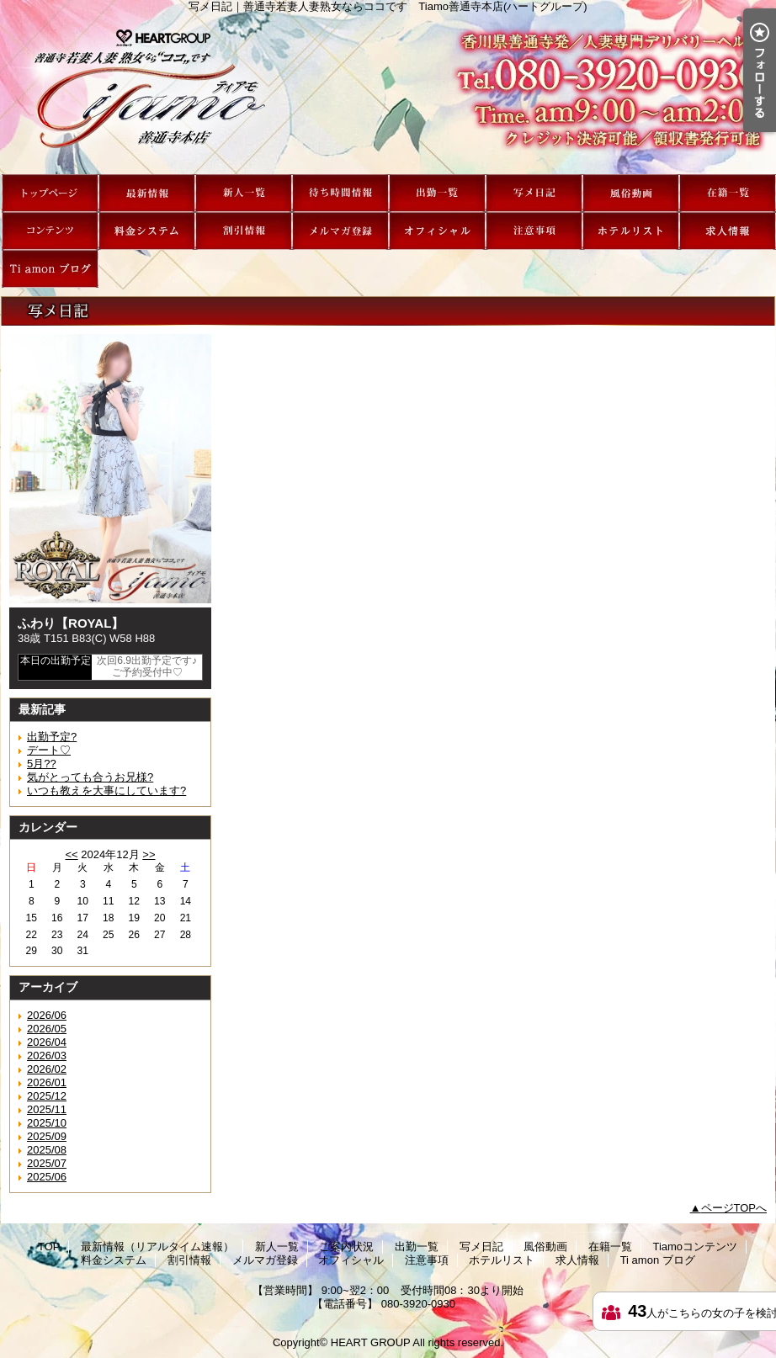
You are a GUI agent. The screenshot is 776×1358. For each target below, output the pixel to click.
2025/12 (46, 1096)
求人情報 (727, 231)
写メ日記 (534, 193)
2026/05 (46, 1028)
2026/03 (46, 1055)
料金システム (146, 231)
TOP (50, 193)
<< (71, 854)
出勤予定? (52, 736)
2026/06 (46, 1015)
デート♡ (49, 750)
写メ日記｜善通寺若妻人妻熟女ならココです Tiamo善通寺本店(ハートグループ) (388, 93)
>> (148, 854)
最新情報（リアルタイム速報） (146, 193)
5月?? (41, 763)
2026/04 (46, 1042)
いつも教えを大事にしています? (106, 790)
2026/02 (46, 1069)
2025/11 (46, 1109)
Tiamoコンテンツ (50, 231)
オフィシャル (437, 231)
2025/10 (46, 1123)
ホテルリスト (630, 231)
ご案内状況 (340, 193)
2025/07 (46, 1163)
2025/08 (46, 1149)
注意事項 (534, 231)
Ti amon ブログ (50, 269)
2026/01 (46, 1082)
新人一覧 (243, 193)
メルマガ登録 (340, 231)
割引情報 (243, 231)
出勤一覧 (437, 193)
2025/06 (46, 1176)
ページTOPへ (734, 1208)
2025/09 (46, 1136)
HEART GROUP (371, 1342)
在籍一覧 (727, 193)
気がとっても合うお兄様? (90, 777)
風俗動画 (630, 193)
